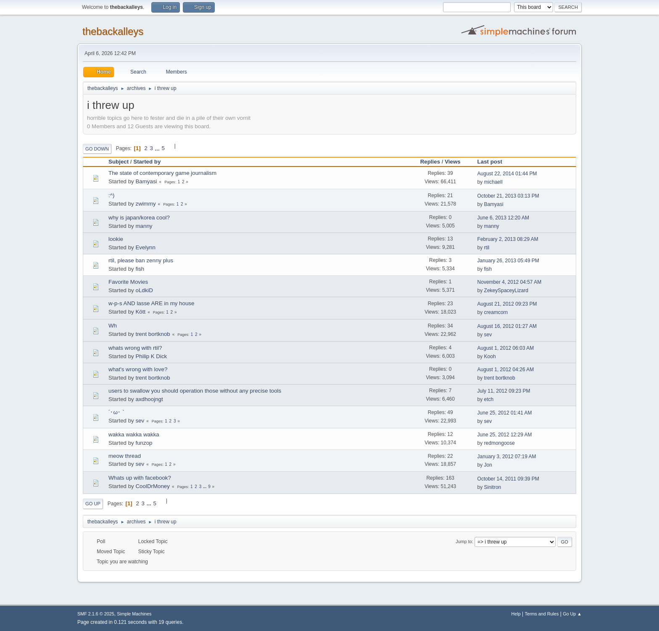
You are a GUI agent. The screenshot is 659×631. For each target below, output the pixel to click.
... (158, 148)
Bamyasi (146, 181)
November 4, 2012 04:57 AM (509, 282)
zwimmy (145, 204)
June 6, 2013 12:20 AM (503, 218)
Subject (118, 161)
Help (516, 613)
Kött (140, 312)
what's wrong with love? (137, 369)
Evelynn (145, 247)
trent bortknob (152, 334)
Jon (488, 465)
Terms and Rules (542, 613)
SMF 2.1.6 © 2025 (95, 613)
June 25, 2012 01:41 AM (504, 413)
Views (453, 161)
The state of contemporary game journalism (162, 173)
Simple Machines (134, 613)
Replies (430, 161)
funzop (143, 443)
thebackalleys (112, 31)
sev (488, 335)
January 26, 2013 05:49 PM (508, 261)
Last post (493, 161)
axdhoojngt (149, 399)
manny (143, 226)
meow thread (124, 456)
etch (489, 399)
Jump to (464, 541)
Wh (112, 325)
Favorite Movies (128, 282)
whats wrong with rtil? (135, 348)
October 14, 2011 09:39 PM (508, 479)
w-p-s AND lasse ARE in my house (151, 303)
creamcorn (496, 312)
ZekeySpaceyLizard (506, 290)
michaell (493, 182)
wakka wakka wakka (133, 434)
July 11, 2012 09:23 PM (503, 391)
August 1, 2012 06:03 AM (505, 348)
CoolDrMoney (152, 486)
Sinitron (492, 487)
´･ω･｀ (117, 412)
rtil (487, 248)
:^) (111, 195)
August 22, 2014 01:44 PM (507, 174)
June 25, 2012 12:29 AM (504, 435)
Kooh (490, 356)
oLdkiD (144, 290)
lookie (115, 239)
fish (139, 269)
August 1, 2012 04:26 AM (505, 369)
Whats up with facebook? (139, 478)
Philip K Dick (151, 356)
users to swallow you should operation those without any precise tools (194, 391)
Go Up (92, 503)
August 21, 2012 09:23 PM (507, 304)
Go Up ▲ (572, 613)
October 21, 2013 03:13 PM (508, 196)
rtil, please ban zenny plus (140, 260)
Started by (147, 161)
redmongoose (499, 443)
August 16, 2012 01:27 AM (507, 326)
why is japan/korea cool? (139, 217)
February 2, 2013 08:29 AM (507, 239)
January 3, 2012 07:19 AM (506, 456)
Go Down (97, 148)
